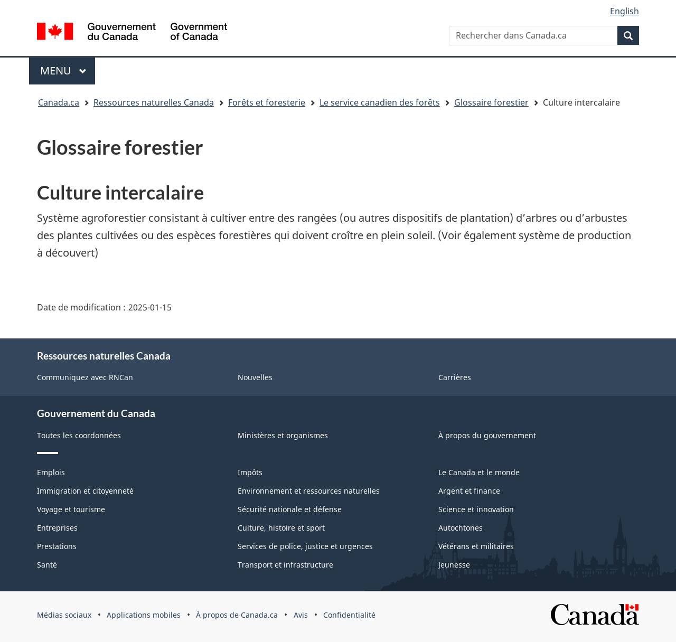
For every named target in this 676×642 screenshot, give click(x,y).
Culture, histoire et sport (281, 528)
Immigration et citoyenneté (85, 491)
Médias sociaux (64, 615)
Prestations (57, 546)
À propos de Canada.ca (237, 615)
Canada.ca (58, 102)
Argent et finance (469, 491)
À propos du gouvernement (487, 435)
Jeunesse (454, 565)
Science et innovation (476, 509)
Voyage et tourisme (71, 509)
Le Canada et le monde (479, 472)
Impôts (250, 472)
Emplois (51, 472)
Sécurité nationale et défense (290, 509)
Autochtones (460, 528)
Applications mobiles (144, 615)
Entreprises (57, 528)
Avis (301, 615)
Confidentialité (349, 615)
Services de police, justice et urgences (305, 546)
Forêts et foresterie (266, 102)
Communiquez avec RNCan (85, 377)
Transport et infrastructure (285, 565)
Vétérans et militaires (476, 546)
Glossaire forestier (491, 102)
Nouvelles (255, 377)
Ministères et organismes (283, 435)
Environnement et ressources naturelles (309, 491)
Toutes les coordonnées (79, 435)
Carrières (454, 377)
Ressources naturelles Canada (153, 102)
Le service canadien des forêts (380, 102)
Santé (47, 565)
